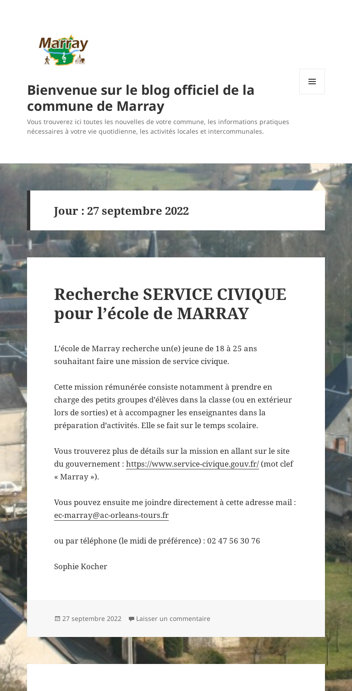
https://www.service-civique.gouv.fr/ (192, 463)
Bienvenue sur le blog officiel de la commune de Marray (141, 97)
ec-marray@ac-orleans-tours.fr (111, 515)
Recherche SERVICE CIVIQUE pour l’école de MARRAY (170, 303)
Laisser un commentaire (173, 618)
